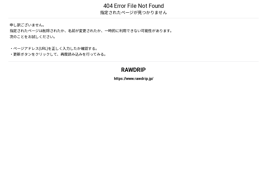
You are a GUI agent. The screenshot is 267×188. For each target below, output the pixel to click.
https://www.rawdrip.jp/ (133, 79)
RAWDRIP (133, 70)
